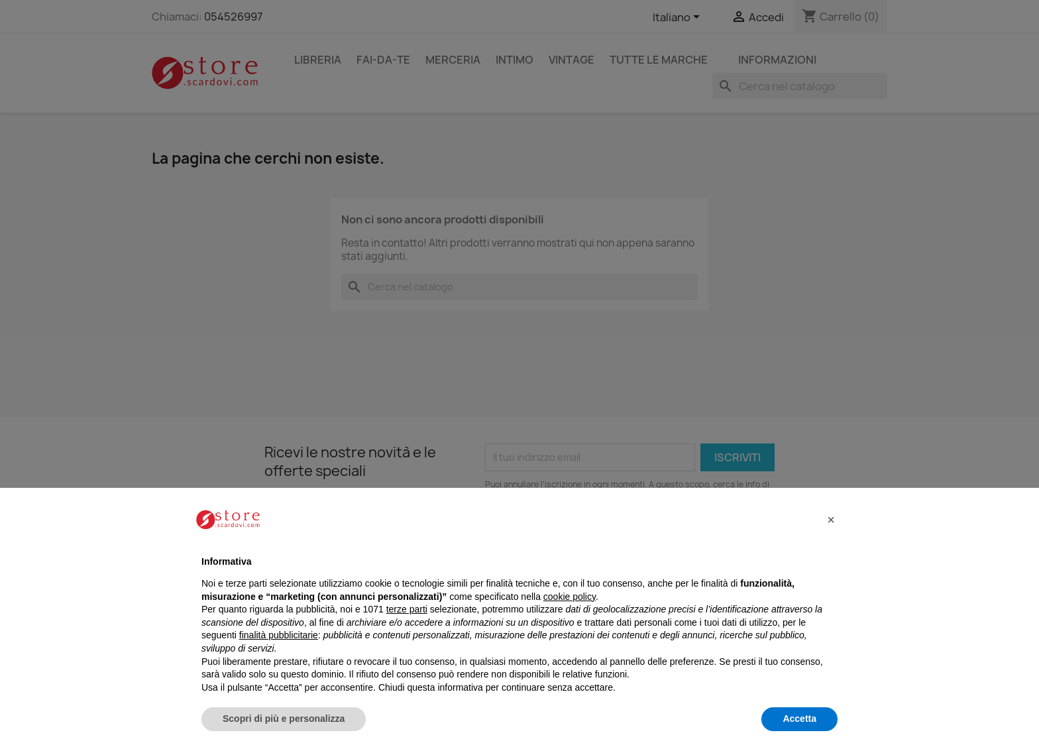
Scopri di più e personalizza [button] (284, 718)
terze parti (406, 609)
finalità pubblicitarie (278, 635)
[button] (831, 519)
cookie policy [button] (569, 596)
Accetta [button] (799, 718)
